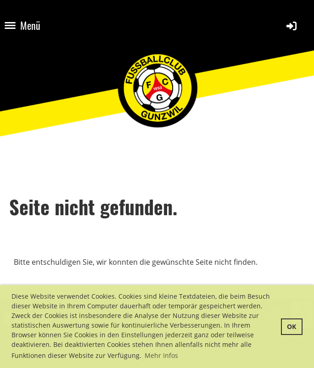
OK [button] (291, 326)
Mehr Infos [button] (161, 355)
